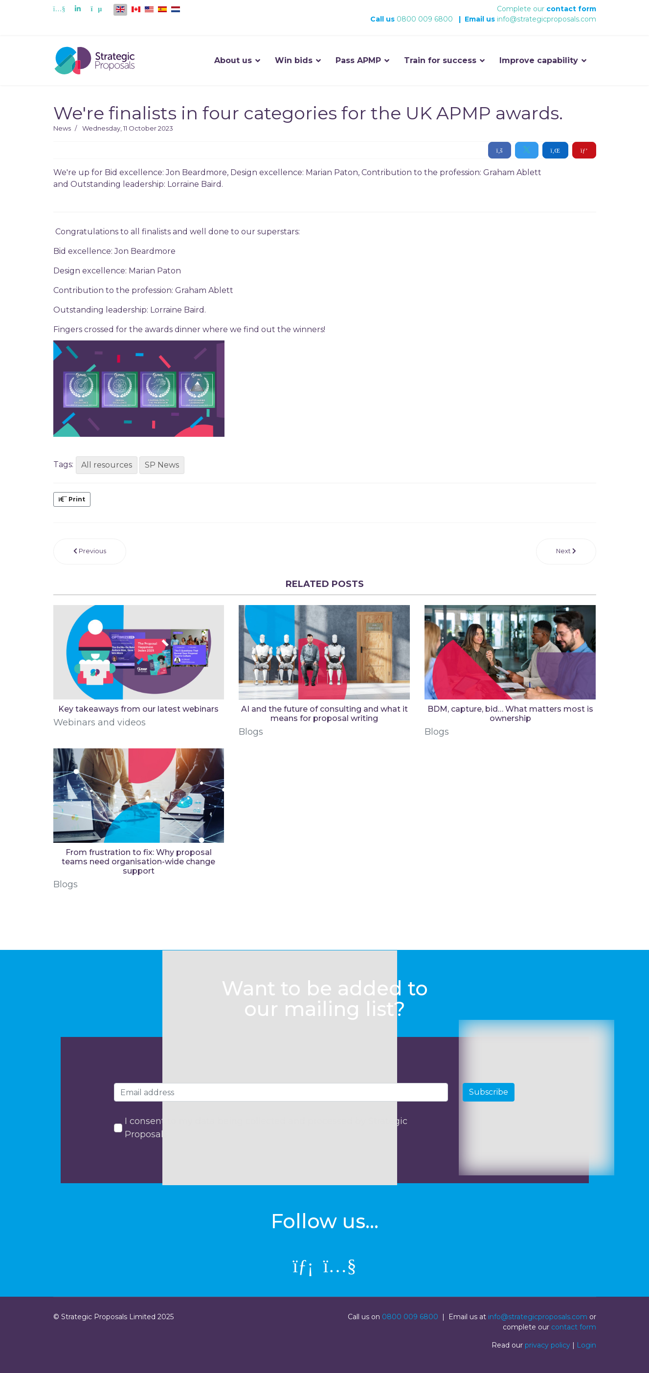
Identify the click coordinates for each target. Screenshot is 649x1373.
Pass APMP (358, 60)
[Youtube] (59, 8)
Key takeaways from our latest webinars (138, 709)
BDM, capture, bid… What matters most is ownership (510, 713)
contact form (571, 8)
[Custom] (96, 8)
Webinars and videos (99, 722)
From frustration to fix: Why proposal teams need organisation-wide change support (138, 862)
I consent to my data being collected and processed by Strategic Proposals (266, 1128)
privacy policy (547, 1345)
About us (233, 60)
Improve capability (538, 60)
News (62, 128)
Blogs (251, 731)
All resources (106, 465)
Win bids (294, 60)
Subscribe (488, 1092)
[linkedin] (303, 1266)
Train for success (440, 60)
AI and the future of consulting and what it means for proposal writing (324, 713)
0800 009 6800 (425, 19)
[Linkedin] (78, 8)
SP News (162, 465)
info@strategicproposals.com (546, 19)
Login (586, 1345)
